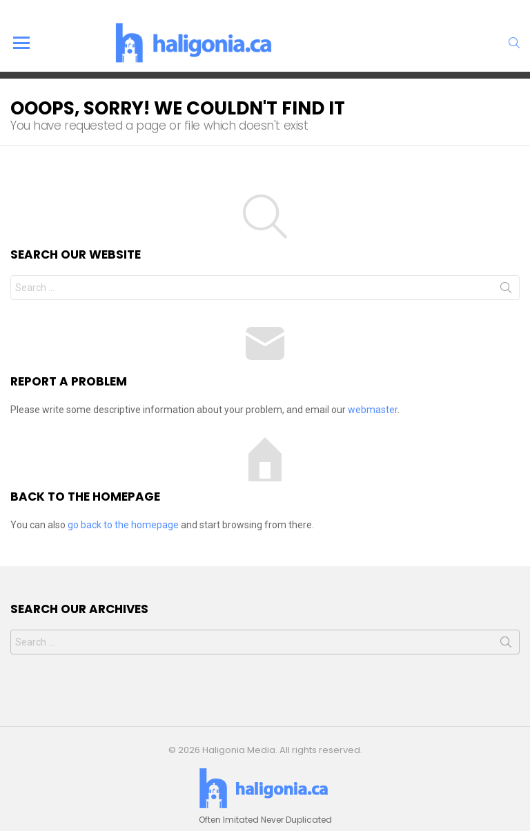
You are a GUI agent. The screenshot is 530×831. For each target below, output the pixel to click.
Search (506, 290)
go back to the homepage (123, 524)
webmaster (373, 409)
